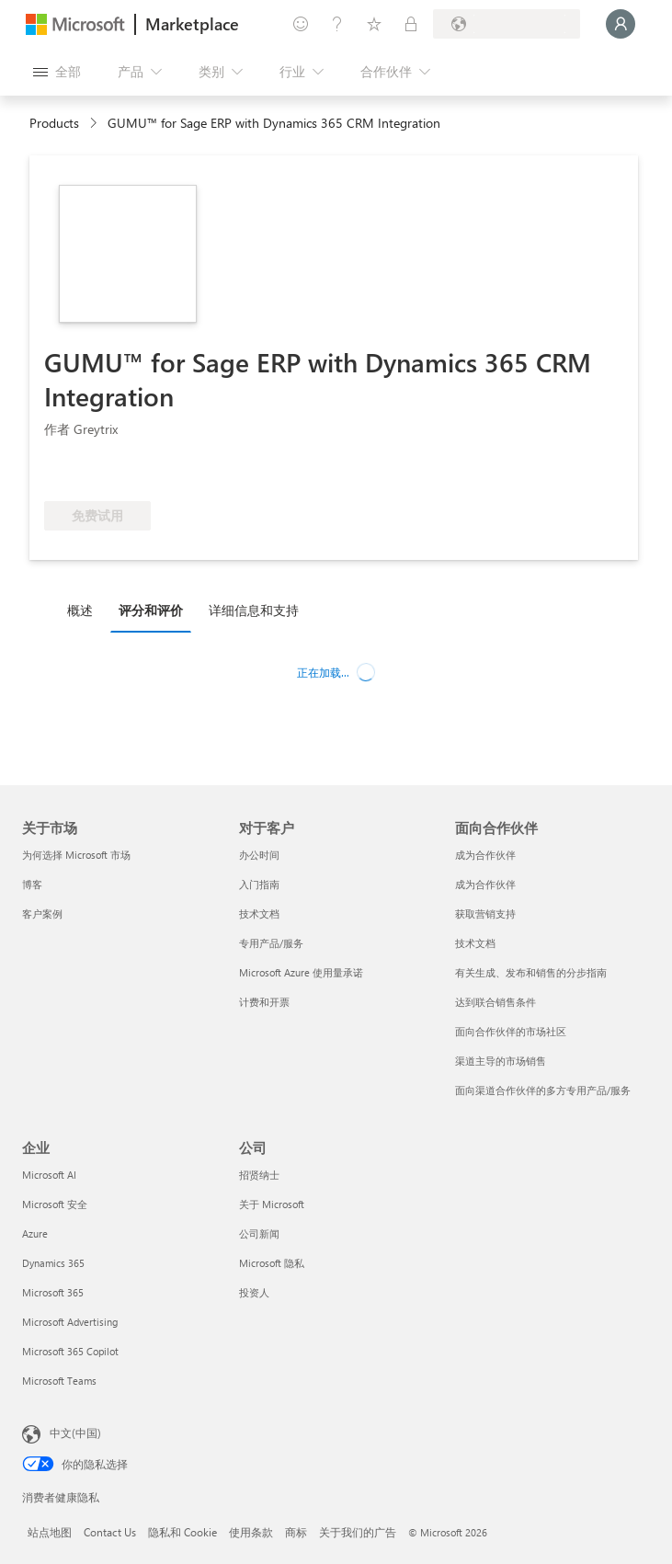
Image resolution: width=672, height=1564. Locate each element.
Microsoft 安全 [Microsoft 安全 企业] (54, 1204)
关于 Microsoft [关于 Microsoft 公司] (271, 1204)
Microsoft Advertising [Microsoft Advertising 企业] (70, 1322)
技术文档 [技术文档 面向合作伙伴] (475, 943)
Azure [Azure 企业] (35, 1233)
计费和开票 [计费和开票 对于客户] (264, 1002)
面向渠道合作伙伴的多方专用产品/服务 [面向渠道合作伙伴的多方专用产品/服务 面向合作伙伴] (543, 1090)
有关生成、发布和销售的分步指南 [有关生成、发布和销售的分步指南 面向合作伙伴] (531, 972)
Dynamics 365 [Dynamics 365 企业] (53, 1263)
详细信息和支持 (254, 610)
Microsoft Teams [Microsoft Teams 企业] (59, 1380)
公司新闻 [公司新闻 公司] (259, 1233)
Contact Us (110, 1531)
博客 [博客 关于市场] (32, 884)
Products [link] (54, 122)
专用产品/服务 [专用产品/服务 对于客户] (271, 943)
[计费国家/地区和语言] (506, 24)
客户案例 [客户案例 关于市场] (42, 913)
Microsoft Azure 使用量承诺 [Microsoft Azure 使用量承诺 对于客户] (301, 972)
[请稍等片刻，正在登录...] (620, 24)
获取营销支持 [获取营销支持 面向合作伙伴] (485, 913)
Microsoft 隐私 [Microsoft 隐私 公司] (271, 1263)
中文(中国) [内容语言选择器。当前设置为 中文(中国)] (75, 1432)
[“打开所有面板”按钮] (57, 72)
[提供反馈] (300, 24)
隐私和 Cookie (182, 1531)
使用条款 (251, 1531)
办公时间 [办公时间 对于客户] (259, 855)
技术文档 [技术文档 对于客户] (259, 913)
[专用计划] (411, 24)
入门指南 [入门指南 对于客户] (259, 884)
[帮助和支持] (337, 24)
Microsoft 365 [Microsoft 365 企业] (53, 1292)
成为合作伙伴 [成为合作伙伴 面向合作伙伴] (485, 855)
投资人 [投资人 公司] (254, 1292)
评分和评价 (151, 610)
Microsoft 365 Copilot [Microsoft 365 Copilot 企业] (70, 1351)
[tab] (84, 609)
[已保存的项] (374, 24)
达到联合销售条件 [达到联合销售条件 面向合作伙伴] (495, 1002)
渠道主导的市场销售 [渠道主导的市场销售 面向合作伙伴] (500, 1060)
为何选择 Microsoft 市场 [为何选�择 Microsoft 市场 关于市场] (76, 855)
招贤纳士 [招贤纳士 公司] (259, 1175)
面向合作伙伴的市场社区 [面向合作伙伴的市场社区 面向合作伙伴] (510, 1031)
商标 (296, 1531)
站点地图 (50, 1531)
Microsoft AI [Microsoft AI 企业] (49, 1175)
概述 (80, 610)
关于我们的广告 (357, 1531)
